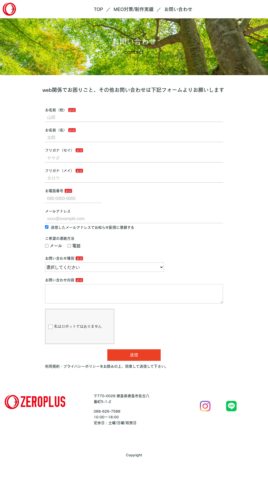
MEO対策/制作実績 (134, 9)
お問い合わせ (178, 9)
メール (53, 246)
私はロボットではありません (75, 331)
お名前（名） (56, 130)
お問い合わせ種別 (59, 258)
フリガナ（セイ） (59, 150)
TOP (98, 9)
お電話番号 (54, 191)
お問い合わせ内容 (59, 280)
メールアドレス (58, 211)
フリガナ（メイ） (59, 170)
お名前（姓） (56, 110)
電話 (74, 246)
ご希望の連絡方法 (59, 238)
